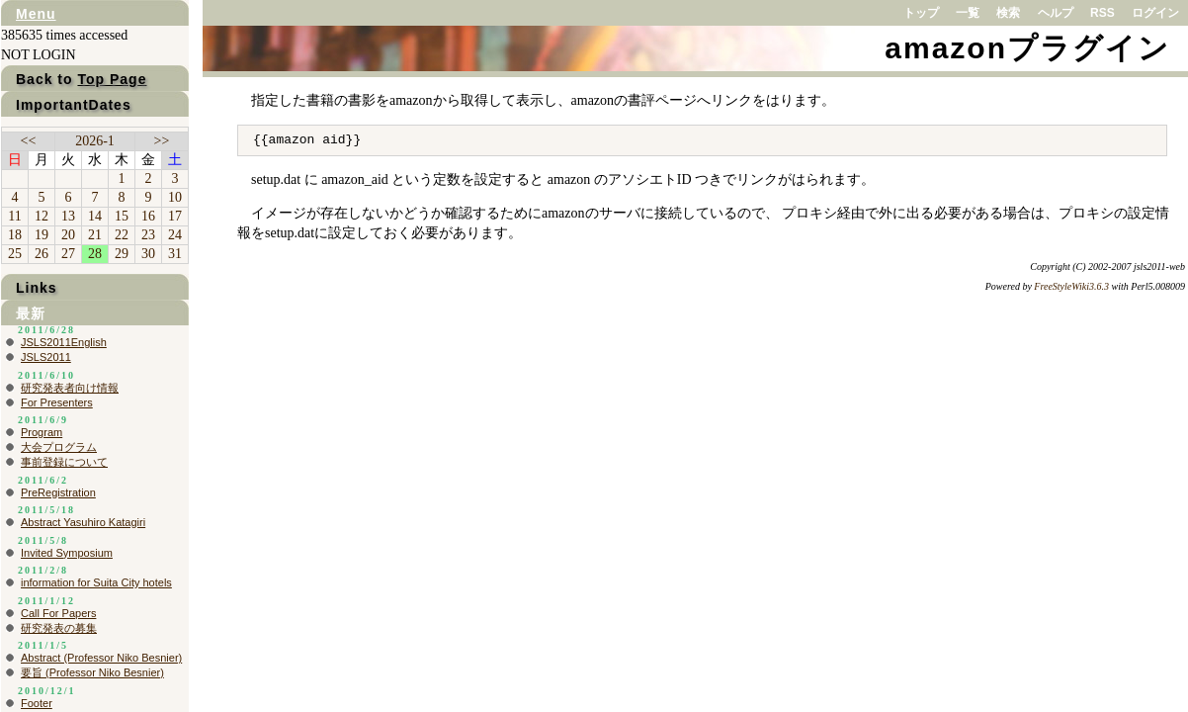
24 (175, 234)
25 (15, 253)
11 (14, 216)
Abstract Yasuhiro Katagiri (83, 522)
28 (95, 253)
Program (41, 432)
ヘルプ (1055, 13)
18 (15, 234)
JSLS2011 (46, 357)
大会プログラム (59, 447)
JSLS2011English (64, 342)
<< (29, 141)
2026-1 (95, 141)
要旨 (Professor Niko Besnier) (92, 672)
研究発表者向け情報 (70, 388)
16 (148, 216)
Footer (36, 703)
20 (68, 234)
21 (95, 234)
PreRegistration (58, 492)
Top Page (111, 79)
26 (41, 253)
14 (95, 216)
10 (175, 197)
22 (121, 234)
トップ (921, 13)
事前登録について (64, 462)
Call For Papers (58, 613)
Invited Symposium (67, 553)
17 (175, 216)
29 (121, 253)
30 (148, 253)
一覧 (967, 13)
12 (41, 216)
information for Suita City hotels (96, 582)
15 (121, 216)
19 (41, 234)
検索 (1008, 13)
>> (162, 141)
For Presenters (57, 402)
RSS (1102, 13)
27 (68, 253)
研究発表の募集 (59, 628)
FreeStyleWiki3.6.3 (1071, 286)
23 (148, 234)
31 (175, 253)
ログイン (1155, 13)
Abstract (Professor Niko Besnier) (101, 658)
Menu (36, 14)
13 (68, 216)
